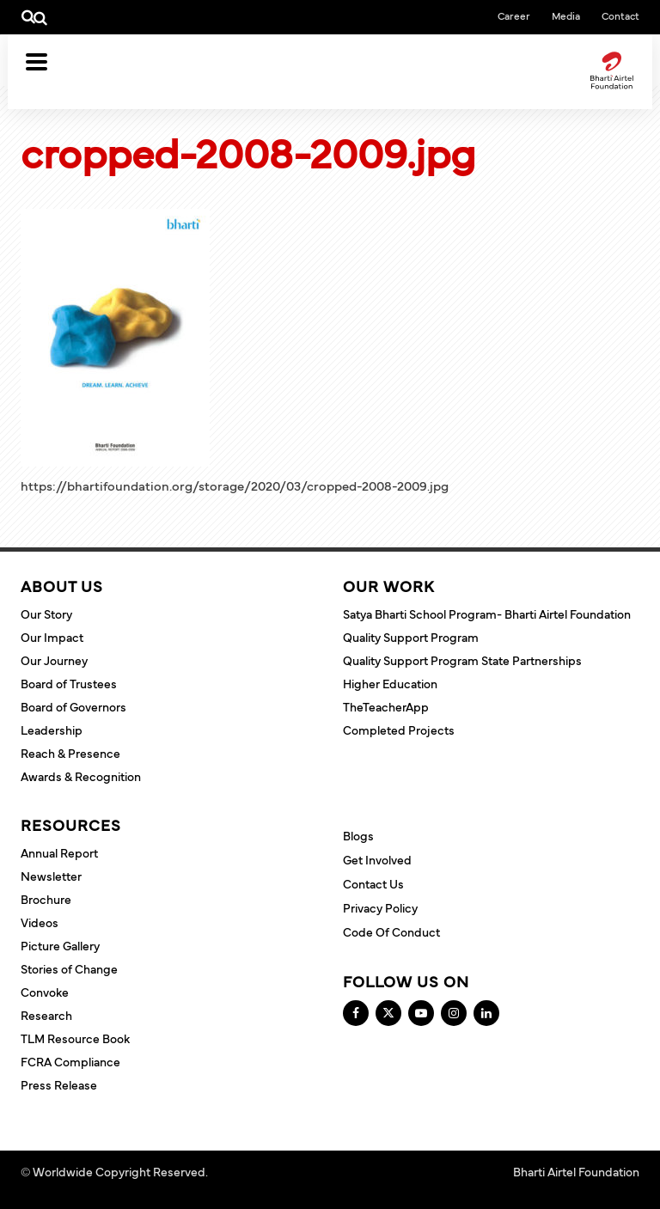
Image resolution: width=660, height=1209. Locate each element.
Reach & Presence (70, 752)
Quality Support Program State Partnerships (462, 660)
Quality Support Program (411, 636)
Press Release (59, 1084)
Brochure (46, 898)
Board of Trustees (69, 683)
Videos (39, 922)
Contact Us (373, 883)
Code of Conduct (391, 931)
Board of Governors (73, 706)
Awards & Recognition (81, 776)
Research (46, 1014)
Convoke (45, 991)
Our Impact (52, 636)
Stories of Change (69, 968)
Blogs (358, 835)
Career (514, 15)
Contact (620, 15)
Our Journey (54, 660)
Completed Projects (399, 729)
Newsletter (51, 875)
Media (566, 15)
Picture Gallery (60, 945)
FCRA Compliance (70, 1061)
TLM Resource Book (75, 1038)
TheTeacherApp (386, 706)
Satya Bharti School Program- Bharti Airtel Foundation (487, 613)
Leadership (51, 729)
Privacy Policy (380, 907)
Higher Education (390, 683)
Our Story (46, 613)
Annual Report (59, 852)
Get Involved (377, 859)
